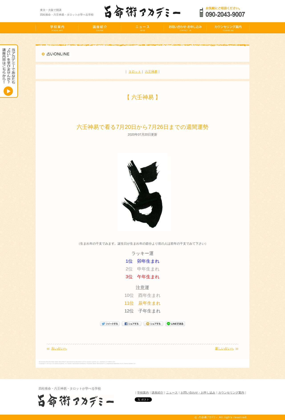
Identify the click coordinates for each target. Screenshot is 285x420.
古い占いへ (59, 348)
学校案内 (143, 392)
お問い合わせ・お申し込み (198, 392)
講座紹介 (157, 392)
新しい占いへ (224, 348)
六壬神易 (151, 71)
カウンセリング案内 (231, 392)
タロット (134, 71)
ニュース (172, 392)
